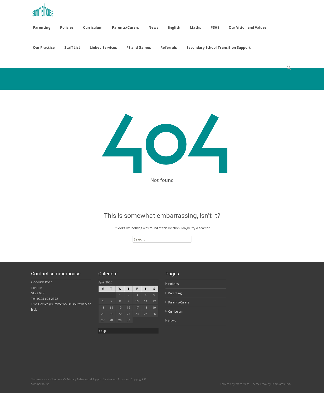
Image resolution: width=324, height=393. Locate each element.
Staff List (72, 47)
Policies (66, 27)
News (153, 27)
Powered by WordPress (235, 384)
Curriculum (92, 27)
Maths (195, 27)
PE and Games (138, 47)
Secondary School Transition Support (218, 47)
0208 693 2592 (47, 298)
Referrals (168, 47)
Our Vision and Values (247, 27)
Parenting (42, 27)
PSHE (215, 27)
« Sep (102, 331)
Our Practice (44, 47)
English (174, 27)
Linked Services (103, 47)
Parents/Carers (125, 27)
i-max (264, 384)
